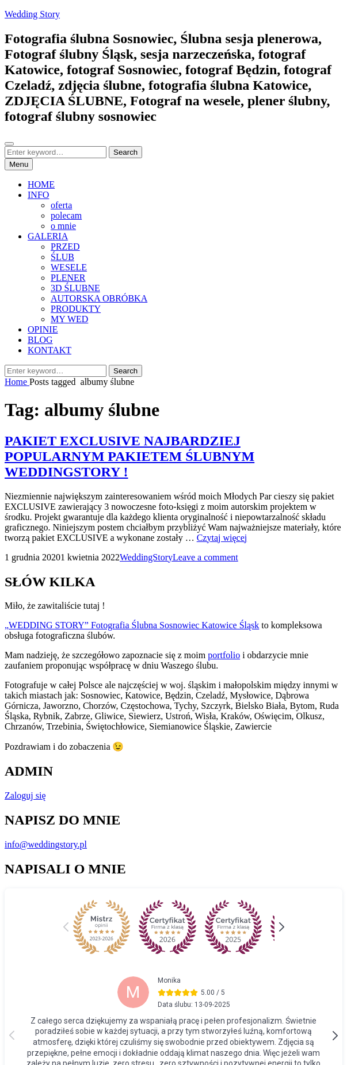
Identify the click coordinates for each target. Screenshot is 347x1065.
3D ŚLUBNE (75, 288)
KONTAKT (49, 350)
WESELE (69, 267)
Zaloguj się (25, 795)
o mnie (63, 226)
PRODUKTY (76, 309)
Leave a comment (205, 557)
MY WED (69, 319)
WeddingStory (146, 557)
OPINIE (43, 329)
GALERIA (48, 236)
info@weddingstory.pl (46, 844)
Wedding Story (32, 14)
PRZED (65, 246)
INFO (38, 195)
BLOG (40, 340)
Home (17, 382)
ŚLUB (62, 257)
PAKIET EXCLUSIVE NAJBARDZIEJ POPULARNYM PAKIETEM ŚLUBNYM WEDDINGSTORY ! (129, 456)
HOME (41, 184)
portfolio (224, 655)
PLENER (68, 278)
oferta (61, 205)
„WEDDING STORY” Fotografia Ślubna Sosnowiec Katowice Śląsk (132, 625)
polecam (66, 215)
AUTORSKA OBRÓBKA (99, 298)
